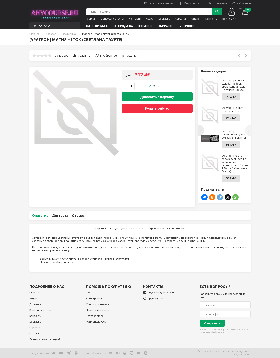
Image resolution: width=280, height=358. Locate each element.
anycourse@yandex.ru (160, 3)
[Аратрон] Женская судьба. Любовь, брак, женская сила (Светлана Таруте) (233, 85)
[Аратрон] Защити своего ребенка (233, 109)
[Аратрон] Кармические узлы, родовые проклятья (234, 134)
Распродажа (123, 26)
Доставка (164, 18)
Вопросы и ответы (112, 18)
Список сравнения (97, 304)
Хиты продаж (97, 26)
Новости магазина (97, 310)
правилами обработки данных (214, 332)
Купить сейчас (157, 108)
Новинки (145, 26)
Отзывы (78, 215)
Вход (89, 292)
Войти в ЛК (229, 18)
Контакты (135, 18)
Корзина (180, 18)
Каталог (196, 18)
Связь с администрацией (44, 339)
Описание (40, 215)
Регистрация (94, 298)
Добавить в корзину (157, 97)
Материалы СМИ (96, 321)
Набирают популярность (176, 26)
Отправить (212, 323)
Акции (150, 18)
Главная (91, 18)
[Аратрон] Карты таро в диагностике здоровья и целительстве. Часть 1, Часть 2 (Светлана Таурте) (235, 163)
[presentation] (201, 130)
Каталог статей (95, 316)
